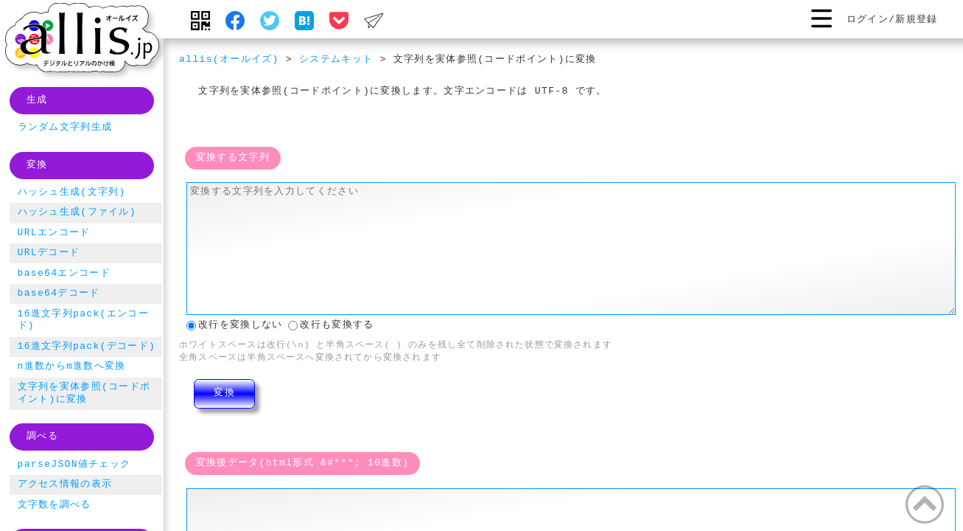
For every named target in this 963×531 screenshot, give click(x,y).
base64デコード (59, 293)
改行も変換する (331, 323)
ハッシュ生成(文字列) (72, 192)
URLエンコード (54, 233)
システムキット (336, 59)
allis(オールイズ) (229, 59)
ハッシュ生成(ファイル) (77, 212)
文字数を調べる (54, 505)
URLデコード (49, 253)
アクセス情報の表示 (65, 484)
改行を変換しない (234, 323)
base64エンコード (64, 273)
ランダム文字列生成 (65, 127)
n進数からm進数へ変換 (72, 366)
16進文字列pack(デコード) (87, 346)
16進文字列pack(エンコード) (83, 320)
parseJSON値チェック (74, 464)
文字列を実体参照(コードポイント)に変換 (84, 393)
